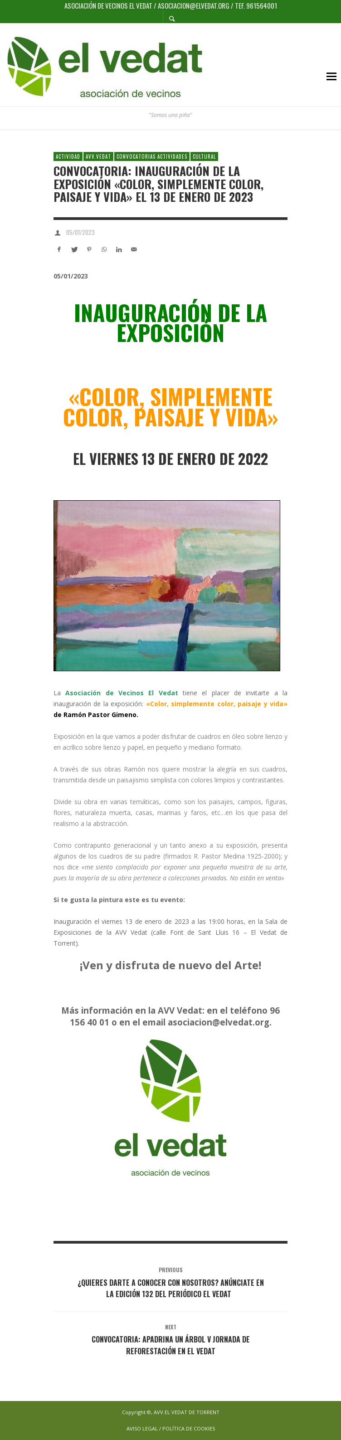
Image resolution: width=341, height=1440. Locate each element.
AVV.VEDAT (98, 156)
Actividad (68, 156)
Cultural (204, 156)
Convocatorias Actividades (152, 156)
